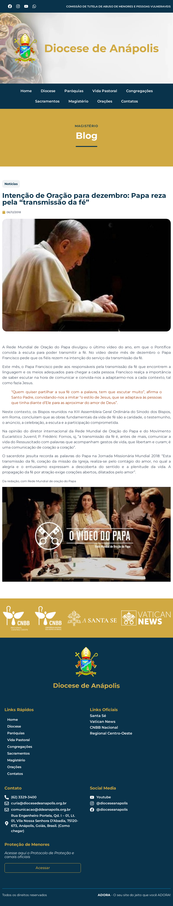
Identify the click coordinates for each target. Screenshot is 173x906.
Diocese (48, 91)
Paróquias (73, 91)
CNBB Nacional (104, 727)
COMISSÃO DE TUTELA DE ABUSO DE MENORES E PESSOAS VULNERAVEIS (118, 6)
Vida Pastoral (104, 91)
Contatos (129, 101)
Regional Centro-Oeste (111, 733)
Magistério (78, 101)
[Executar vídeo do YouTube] (86, 534)
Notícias (11, 184)
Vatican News (102, 721)
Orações (104, 101)
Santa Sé (98, 716)
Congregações (139, 91)
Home (26, 91)
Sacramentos (47, 101)
